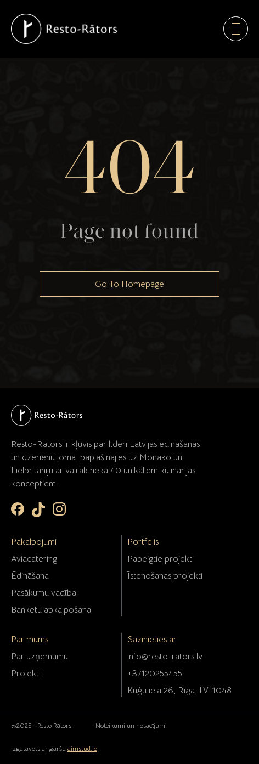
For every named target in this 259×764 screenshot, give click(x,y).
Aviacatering (34, 558)
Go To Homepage (129, 284)
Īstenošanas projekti (164, 575)
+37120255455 (154, 673)
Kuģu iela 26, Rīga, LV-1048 (179, 690)
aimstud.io (82, 748)
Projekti (26, 673)
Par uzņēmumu (39, 656)
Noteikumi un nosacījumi (131, 725)
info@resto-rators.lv (164, 656)
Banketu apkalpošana (51, 609)
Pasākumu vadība (43, 592)
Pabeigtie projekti (160, 558)
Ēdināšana (30, 575)
